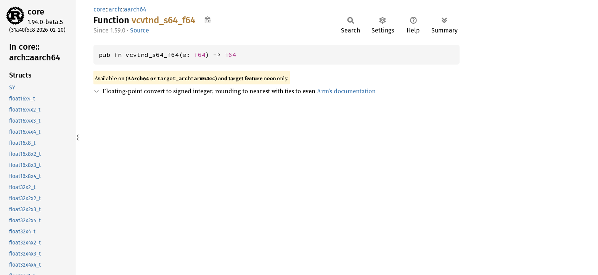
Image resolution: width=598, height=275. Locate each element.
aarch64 (135, 9)
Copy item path (207, 19)
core (35, 11)
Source (139, 30)
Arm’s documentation (346, 91)
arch (115, 9)
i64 (230, 54)
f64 (200, 54)
